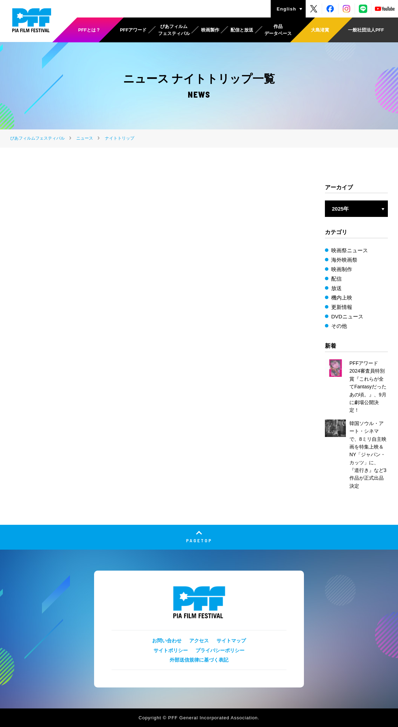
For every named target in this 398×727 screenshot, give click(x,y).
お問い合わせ (167, 640)
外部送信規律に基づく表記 (199, 660)
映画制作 (341, 269)
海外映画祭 (344, 260)
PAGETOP (199, 540)
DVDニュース (347, 316)
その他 (339, 326)
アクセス (199, 640)
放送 (336, 288)
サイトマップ (231, 640)
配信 (336, 279)
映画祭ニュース (349, 250)
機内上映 (341, 298)
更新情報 (341, 307)
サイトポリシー (171, 650)
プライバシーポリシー (220, 650)
